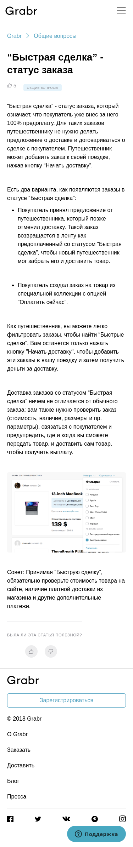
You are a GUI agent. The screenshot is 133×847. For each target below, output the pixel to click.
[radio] (31, 651)
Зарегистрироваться (66, 700)
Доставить (20, 765)
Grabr (14, 36)
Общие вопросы (55, 36)
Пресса (16, 797)
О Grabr (17, 734)
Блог (13, 781)
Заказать (19, 750)
